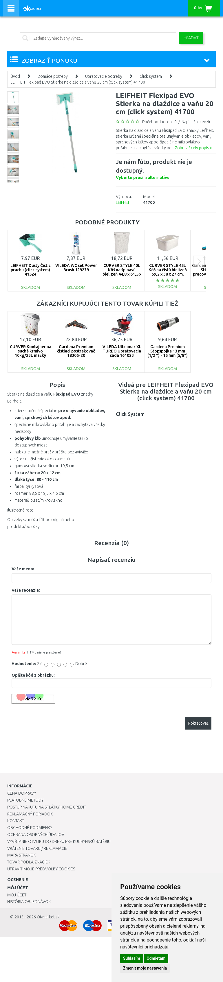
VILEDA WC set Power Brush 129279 (76, 267)
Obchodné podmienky (29, 827)
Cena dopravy (21, 793)
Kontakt (15, 820)
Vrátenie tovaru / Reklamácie (37, 848)
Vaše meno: (23, 568)
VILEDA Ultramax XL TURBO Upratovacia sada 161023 (122, 351)
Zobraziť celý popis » (193, 147)
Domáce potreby (52, 76)
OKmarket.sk (48, 917)
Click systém (151, 76)
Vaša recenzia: (26, 590)
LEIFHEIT (123, 202)
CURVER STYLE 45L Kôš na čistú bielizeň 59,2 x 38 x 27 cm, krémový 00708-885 (168, 272)
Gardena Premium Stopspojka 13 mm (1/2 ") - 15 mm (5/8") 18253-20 (167, 353)
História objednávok (29, 901)
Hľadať (191, 38)
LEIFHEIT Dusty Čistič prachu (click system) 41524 (30, 270)
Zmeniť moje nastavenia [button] (145, 968)
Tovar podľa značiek (28, 862)
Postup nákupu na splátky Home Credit (46, 807)
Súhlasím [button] (131, 958)
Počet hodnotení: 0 (159, 121)
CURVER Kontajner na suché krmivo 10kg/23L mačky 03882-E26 (30, 353)
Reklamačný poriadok (30, 814)
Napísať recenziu (196, 121)
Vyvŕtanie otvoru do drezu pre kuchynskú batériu (59, 841)
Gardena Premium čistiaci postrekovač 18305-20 (76, 351)
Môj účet (16, 895)
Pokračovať (198, 723)
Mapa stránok (21, 855)
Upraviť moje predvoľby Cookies (41, 869)
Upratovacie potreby (103, 76)
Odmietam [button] (156, 958)
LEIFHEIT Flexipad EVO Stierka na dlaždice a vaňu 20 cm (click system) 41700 (77, 82)
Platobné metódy (25, 800)
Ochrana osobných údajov (35, 834)
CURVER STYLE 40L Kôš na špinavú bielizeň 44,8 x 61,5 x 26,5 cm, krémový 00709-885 (122, 274)
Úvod (15, 76)
